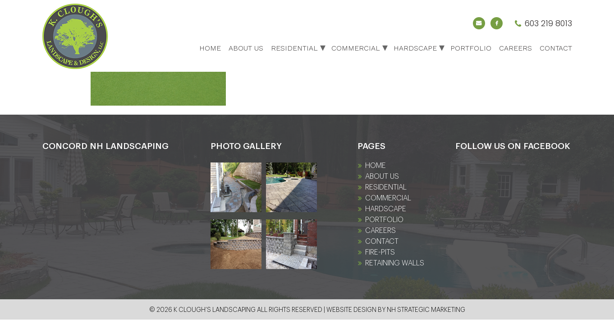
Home (210, 48)
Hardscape (415, 48)
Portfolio (470, 48)
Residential (294, 48)
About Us (246, 48)
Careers (515, 48)
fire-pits (380, 252)
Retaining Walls (394, 263)
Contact (556, 48)
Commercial (355, 48)
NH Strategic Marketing (426, 310)
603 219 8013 (548, 23)
